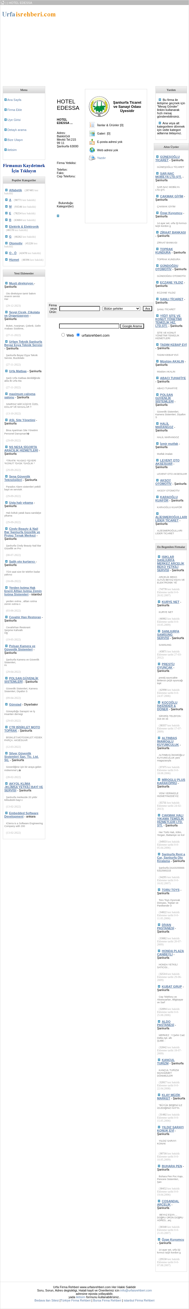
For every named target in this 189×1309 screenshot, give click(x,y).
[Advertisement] (115, 44)
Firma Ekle (14, 109)
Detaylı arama (16, 129)
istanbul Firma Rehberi (139, 1300)
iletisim (12, 149)
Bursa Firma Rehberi (107, 1300)
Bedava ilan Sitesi (46, 1300)
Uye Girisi (14, 119)
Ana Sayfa (14, 99)
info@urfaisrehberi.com (136, 1290)
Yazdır (101, 158)
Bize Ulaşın (15, 139)
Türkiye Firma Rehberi (76, 1300)
